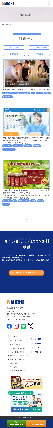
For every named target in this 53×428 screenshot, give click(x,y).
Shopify (33, 200)
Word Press (15, 93)
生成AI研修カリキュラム (18, 371)
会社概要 (38, 343)
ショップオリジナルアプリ (19, 356)
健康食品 (40, 200)
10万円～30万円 (17, 145)
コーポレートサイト (9, 149)
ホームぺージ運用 (16, 341)
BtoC (33, 93)
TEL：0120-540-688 (16, 319)
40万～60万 (6, 93)
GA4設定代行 (14, 363)
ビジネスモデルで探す (39, 47)
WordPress (37, 145)
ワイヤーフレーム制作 (17, 359)
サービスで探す (14, 47)
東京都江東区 (25, 93)
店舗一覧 (38, 352)
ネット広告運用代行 (17, 352)
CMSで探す (39, 54)
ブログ (37, 347)
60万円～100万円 (24, 200)
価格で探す (14, 54)
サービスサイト (7, 96)
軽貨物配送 (28, 145)
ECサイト (6, 204)
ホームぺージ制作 (16, 344)
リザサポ (39, 93)
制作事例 (38, 339)
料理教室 (47, 93)
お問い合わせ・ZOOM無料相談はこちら (26, 273)
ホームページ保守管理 (18, 348)
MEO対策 (13, 367)
